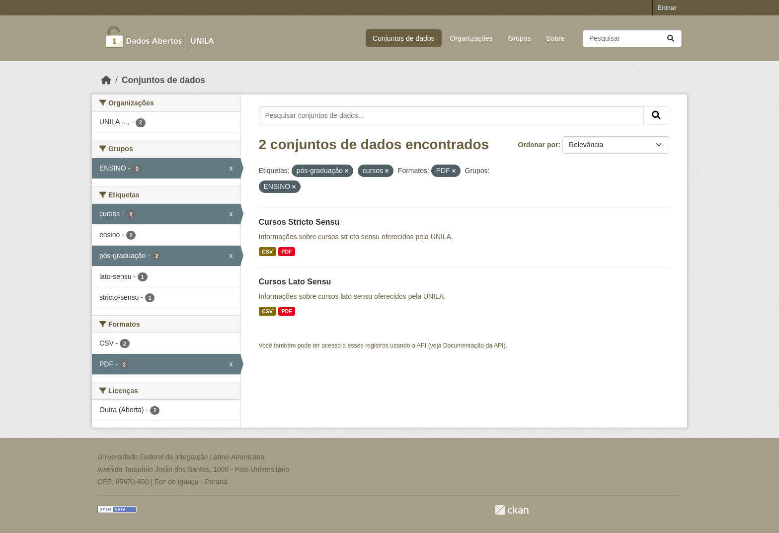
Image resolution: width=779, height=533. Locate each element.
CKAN (512, 510)
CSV (267, 252)
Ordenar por (538, 145)
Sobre (555, 38)
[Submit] (671, 38)
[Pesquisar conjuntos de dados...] (632, 38)
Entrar (667, 7)
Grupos (519, 38)
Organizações (471, 38)
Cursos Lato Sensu (295, 281)
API (422, 345)
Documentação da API (473, 345)
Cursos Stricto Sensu (299, 222)
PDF (286, 252)
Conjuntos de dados (404, 38)
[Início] (106, 80)
